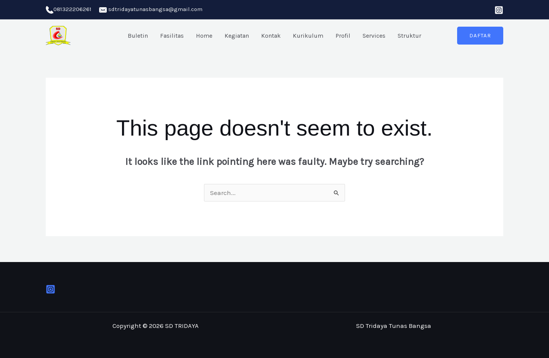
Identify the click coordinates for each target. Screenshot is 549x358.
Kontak (271, 35)
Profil (343, 35)
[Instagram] (498, 10)
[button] (480, 36)
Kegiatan (237, 35)
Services (374, 35)
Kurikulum (308, 35)
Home (204, 35)
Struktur (409, 35)
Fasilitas (172, 35)
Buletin (138, 35)
